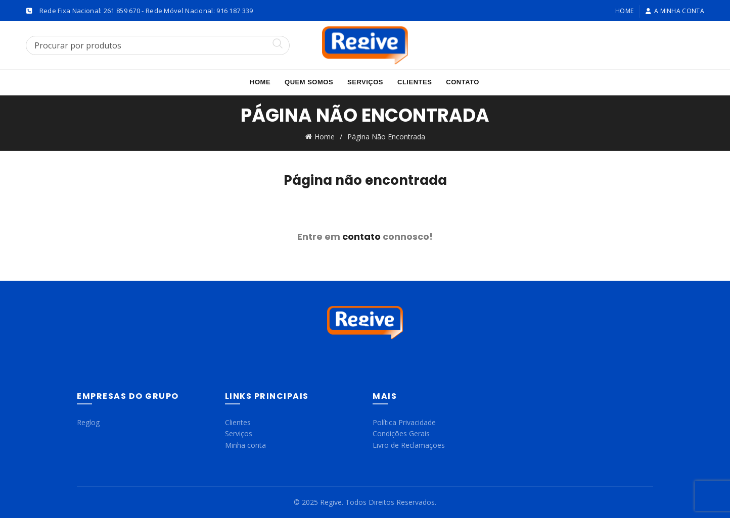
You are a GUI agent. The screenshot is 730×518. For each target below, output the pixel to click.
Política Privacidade (404, 422)
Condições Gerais (401, 433)
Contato (462, 82)
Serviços (365, 82)
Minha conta (245, 444)
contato (361, 236)
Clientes (414, 82)
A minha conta (674, 11)
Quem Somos (309, 82)
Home (624, 11)
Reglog (88, 422)
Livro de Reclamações (409, 444)
